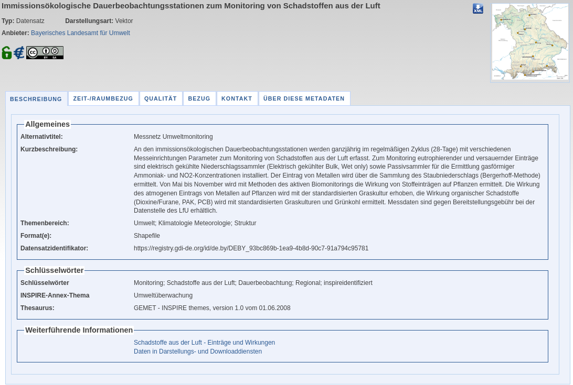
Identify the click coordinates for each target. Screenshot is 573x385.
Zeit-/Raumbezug (103, 98)
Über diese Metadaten (304, 98)
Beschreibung (36, 99)
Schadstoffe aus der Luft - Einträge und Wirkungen (204, 342)
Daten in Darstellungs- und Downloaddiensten (198, 351)
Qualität (160, 98)
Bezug (199, 98)
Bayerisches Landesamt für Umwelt (80, 33)
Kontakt (236, 98)
